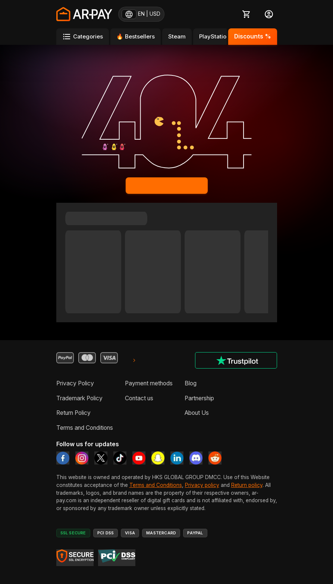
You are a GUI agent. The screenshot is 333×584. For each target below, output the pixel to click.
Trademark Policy (79, 398)
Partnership (199, 398)
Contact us (139, 398)
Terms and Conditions (84, 427)
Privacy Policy (75, 383)
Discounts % (252, 36)
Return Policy (73, 412)
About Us (197, 412)
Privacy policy (202, 485)
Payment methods (149, 383)
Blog (191, 383)
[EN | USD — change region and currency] (141, 14)
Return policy (247, 485)
